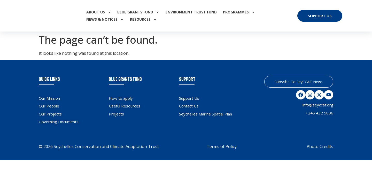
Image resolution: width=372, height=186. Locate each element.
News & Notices (105, 19)
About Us (98, 12)
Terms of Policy (222, 146)
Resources (143, 19)
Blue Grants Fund (138, 12)
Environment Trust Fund (191, 12)
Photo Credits (320, 146)
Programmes (239, 12)
